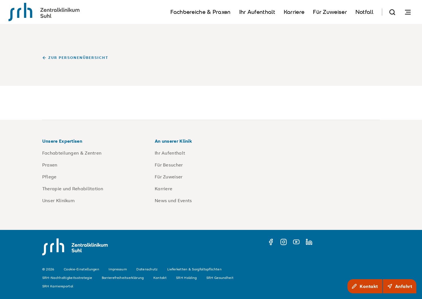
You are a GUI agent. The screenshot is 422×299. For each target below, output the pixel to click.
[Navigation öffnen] (407, 12)
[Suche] (392, 12)
